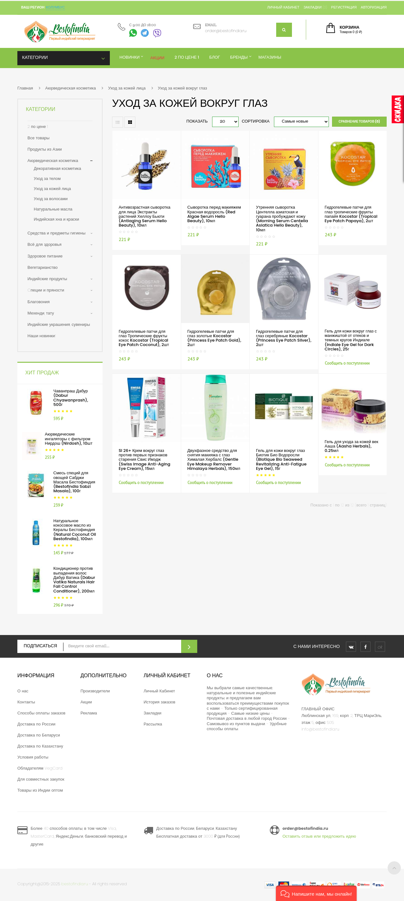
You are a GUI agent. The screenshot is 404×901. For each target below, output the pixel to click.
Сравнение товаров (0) (359, 121)
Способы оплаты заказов (41, 713)
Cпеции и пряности (45, 290)
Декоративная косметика (57, 168)
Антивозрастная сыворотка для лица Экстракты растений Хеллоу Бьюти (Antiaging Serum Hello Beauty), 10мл (144, 216)
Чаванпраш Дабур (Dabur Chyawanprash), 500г (70, 397)
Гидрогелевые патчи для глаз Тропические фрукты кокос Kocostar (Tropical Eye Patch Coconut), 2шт (144, 338)
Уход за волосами (51, 199)
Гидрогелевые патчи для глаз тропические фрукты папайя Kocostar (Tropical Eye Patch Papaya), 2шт (351, 214)
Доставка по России (36, 724)
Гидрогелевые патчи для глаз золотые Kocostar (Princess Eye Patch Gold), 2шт (214, 338)
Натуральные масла (53, 209)
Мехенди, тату (40, 313)
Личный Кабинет (159, 691)
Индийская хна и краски (56, 219)
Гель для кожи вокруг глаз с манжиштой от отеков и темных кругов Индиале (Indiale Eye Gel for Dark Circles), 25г (351, 340)
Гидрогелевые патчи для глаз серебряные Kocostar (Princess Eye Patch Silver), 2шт (283, 338)
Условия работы (32, 757)
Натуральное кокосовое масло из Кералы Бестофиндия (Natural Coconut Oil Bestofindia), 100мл (74, 530)
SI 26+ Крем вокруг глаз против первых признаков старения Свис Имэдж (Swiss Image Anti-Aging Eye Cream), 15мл (144, 459)
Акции (86, 702)
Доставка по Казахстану (40, 746)
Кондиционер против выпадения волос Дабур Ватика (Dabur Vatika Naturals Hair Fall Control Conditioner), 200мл (74, 579)
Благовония (38, 302)
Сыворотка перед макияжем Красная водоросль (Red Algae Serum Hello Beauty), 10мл (214, 214)
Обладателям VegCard (39, 768)
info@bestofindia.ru (320, 729)
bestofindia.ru (75, 884)
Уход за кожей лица (127, 88)
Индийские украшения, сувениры (58, 324)
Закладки (152, 713)
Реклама (88, 713)
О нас (22, 691)
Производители (95, 691)
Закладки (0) (315, 7)
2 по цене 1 (37, 127)
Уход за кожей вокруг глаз (182, 88)
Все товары (38, 138)
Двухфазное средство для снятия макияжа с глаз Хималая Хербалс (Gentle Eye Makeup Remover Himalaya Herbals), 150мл (214, 459)
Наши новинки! (41, 336)
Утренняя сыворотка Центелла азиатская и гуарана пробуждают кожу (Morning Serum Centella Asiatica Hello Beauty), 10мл (282, 218)
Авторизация (374, 7)
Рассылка (153, 724)
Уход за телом (47, 179)
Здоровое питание (44, 256)
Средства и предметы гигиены (56, 233)
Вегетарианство (42, 267)
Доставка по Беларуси (38, 735)
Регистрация (344, 7)
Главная (25, 88)
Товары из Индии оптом (40, 790)
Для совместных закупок (40, 779)
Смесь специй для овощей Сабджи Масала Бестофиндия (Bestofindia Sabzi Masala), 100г (74, 482)
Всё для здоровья (44, 244)
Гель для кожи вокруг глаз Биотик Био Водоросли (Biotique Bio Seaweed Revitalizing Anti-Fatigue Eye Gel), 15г (281, 459)
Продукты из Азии (44, 149)
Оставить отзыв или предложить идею (319, 836)
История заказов (159, 702)
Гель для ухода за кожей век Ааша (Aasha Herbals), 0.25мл (351, 446)
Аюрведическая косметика (70, 88)
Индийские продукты (47, 279)
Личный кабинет (283, 7)
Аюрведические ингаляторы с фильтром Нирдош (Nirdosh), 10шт (68, 438)
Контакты (26, 702)
